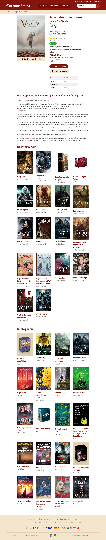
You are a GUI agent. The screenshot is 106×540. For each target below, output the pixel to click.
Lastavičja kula (61, 210)
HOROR (63, 34)
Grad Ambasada (23, 466)
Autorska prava (29, 523)
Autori (9, 12)
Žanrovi (25, 12)
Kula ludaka (41, 210)
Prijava (77, 1)
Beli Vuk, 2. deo (61, 393)
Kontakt (62, 523)
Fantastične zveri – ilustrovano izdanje (43, 504)
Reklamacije (47, 523)
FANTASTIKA (56, 34)
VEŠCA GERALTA (30, 138)
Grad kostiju (41, 358)
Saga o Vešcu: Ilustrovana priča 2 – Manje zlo (24, 281)
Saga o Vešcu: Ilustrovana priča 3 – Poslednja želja (43, 281)
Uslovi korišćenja (38, 523)
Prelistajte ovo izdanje (31, 59)
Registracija (85, 1)
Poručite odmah (58, 66)
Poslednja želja (61, 241)
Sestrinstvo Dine (24, 501)
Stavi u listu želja (59, 71)
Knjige (43, 6)
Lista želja (93, 1)
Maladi (38, 241)
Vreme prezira (41, 314)
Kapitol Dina (22, 393)
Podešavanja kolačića (75, 523)
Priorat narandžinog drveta (41, 395)
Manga (64, 6)
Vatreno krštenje (80, 278)
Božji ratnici (22, 177)
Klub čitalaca (64, 519)
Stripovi (54, 6)
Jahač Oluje (78, 501)
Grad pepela (60, 466)
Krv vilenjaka (22, 210)
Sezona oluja (60, 278)
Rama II (39, 467)
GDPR (66, 523)
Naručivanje (55, 523)
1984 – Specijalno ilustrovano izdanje (62, 503)
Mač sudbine (22, 241)
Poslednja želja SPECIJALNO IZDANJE (79, 244)
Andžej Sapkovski (59, 32)
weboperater (84, 535)
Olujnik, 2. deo (79, 393)
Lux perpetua (78, 211)
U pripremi (16, 12)
